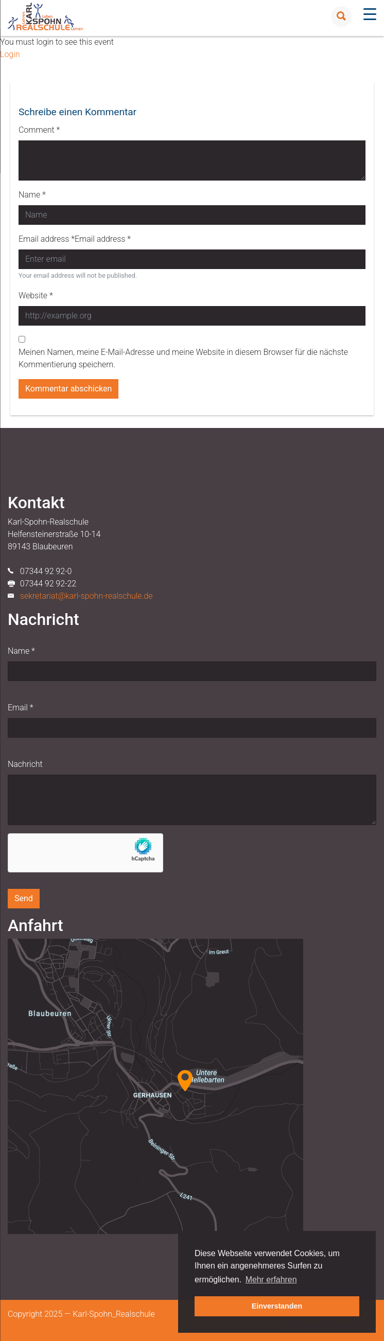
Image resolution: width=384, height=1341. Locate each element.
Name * (32, 195)
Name (21, 651)
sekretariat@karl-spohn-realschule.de (86, 596)
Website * (36, 295)
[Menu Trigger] (370, 14)
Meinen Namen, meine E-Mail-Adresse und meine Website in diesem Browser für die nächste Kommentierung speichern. (183, 358)
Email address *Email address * (75, 239)
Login (10, 54)
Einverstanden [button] (277, 1306)
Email (20, 707)
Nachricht (25, 764)
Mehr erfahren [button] (271, 1279)
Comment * (39, 130)
